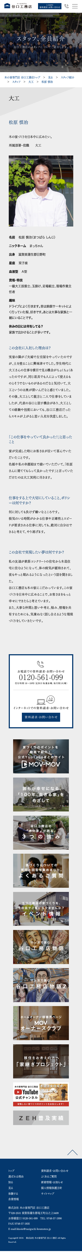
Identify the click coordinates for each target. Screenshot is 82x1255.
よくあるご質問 (49, 1176)
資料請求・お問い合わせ (54, 1170)
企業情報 (13, 1199)
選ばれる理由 (16, 1176)
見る (50, 77)
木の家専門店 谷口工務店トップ (22, 77)
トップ (11, 1170)
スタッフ (16, 81)
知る (10, 1182)
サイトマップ (47, 1193)
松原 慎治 (47, 81)
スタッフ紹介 (67, 77)
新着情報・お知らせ (52, 1182)
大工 (31, 81)
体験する (13, 1193)
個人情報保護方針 (51, 1188)
